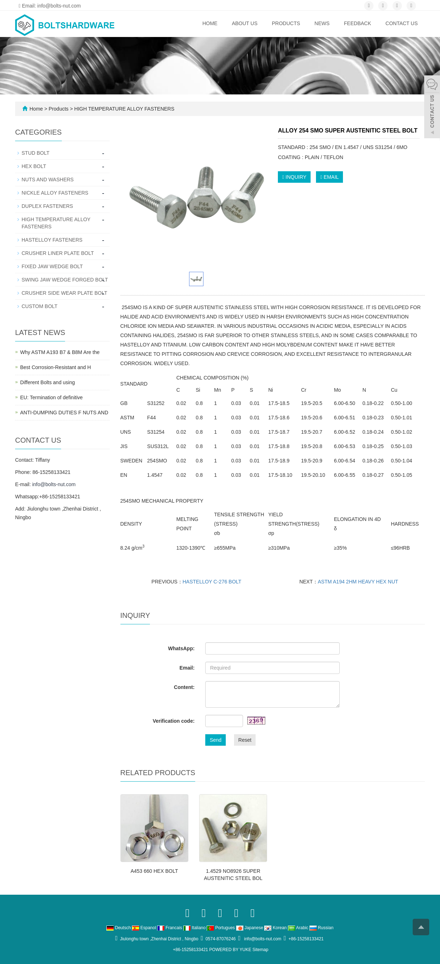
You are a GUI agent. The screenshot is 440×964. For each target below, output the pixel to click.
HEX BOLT (34, 166)
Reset (245, 740)
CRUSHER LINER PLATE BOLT (58, 253)
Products (286, 23)
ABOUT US (244, 23)
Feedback (357, 23)
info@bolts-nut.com (53, 484)
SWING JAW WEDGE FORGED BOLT (65, 280)
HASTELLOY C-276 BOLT (212, 582)
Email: (186, 668)
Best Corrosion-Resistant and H (55, 367)
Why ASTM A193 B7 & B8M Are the (60, 352)
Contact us (401, 23)
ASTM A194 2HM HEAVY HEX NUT (358, 582)
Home (209, 23)
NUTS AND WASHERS (48, 179)
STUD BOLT (36, 153)
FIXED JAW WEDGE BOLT (52, 266)
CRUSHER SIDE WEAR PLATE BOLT (64, 293)
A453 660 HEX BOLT (154, 871)
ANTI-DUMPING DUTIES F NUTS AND (64, 412)
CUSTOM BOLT (40, 306)
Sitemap (260, 949)
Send (215, 740)
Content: (184, 687)
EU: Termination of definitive (51, 397)
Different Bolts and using (47, 382)
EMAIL (329, 177)
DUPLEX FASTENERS (47, 206)
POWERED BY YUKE (230, 949)
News (322, 23)
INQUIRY (294, 177)
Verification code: (174, 721)
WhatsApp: (181, 648)
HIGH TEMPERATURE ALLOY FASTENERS (123, 109)
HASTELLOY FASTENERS (52, 240)
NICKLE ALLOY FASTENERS (55, 193)
